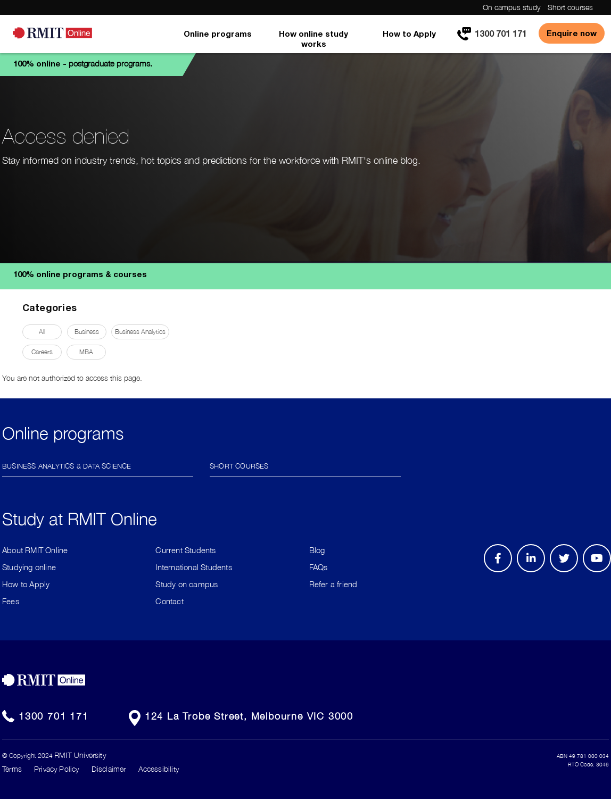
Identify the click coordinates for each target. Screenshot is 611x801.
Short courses (570, 7)
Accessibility (158, 768)
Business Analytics (140, 332)
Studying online (29, 567)
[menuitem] (218, 41)
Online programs (218, 33)
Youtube (600, 571)
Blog (317, 550)
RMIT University (80, 755)
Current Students (185, 550)
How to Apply (409, 33)
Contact (169, 601)
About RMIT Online (35, 550)
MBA (86, 352)
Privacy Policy (56, 768)
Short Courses (239, 465)
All (42, 332)
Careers (42, 352)
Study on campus (186, 584)
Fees (10, 601)
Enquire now (572, 33)
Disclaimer (109, 768)
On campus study (511, 7)
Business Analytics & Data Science (66, 465)
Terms (12, 768)
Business (87, 332)
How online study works (313, 38)
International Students (193, 567)
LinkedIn (534, 571)
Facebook (499, 571)
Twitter (569, 571)
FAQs (318, 567)
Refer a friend (333, 584)
